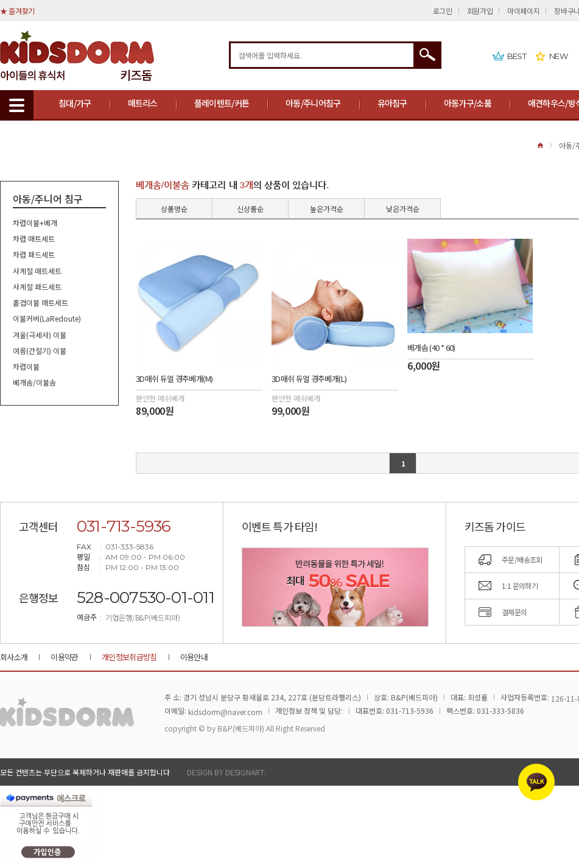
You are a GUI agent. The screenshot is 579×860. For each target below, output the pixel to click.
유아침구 (392, 103)
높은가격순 (326, 208)
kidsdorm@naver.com (225, 712)
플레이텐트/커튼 (221, 103)
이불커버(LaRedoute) (47, 319)
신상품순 (250, 208)
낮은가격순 (402, 208)
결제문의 (514, 612)
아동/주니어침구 (313, 103)
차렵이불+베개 (35, 222)
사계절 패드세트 (37, 286)
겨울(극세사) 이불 (39, 335)
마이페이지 (523, 10)
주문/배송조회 (522, 559)
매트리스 (143, 103)
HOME (540, 145)
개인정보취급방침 (129, 657)
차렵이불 (26, 366)
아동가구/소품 (467, 103)
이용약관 (64, 657)
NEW (558, 56)
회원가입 (480, 10)
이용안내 (194, 657)
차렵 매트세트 (34, 238)
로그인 (442, 10)
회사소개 (13, 657)
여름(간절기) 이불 (39, 350)
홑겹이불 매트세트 (40, 302)
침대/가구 (74, 103)
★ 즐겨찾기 (17, 10)
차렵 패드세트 (34, 255)
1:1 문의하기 (520, 585)
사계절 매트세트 (37, 271)
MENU (16, 105)
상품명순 (174, 208)
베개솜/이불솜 (34, 383)
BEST (516, 56)
